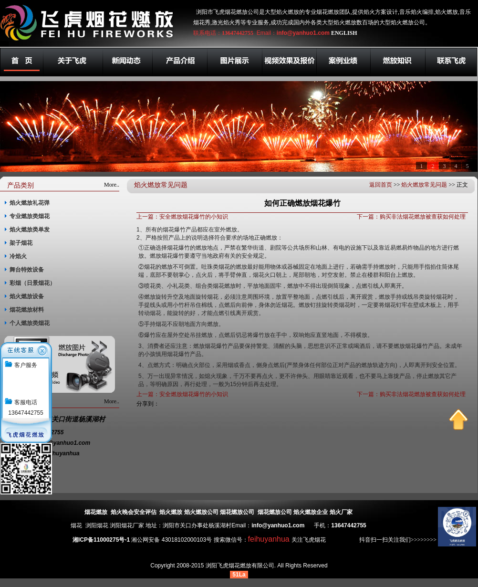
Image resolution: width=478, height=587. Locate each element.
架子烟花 (21, 243)
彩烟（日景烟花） (32, 283)
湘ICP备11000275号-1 (101, 539)
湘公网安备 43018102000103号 (171, 539)
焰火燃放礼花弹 (30, 202)
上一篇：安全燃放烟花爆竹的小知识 (182, 216)
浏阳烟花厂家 (127, 525)
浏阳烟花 (96, 525)
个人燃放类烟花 (30, 323)
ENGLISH (344, 33)
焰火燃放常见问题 (424, 184)
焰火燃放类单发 (30, 229)
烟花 (76, 525)
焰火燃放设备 (27, 296)
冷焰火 (18, 256)
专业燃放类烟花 (30, 216)
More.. (111, 184)
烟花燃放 (95, 512)
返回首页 (380, 184)
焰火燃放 (170, 512)
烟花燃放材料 (27, 309)
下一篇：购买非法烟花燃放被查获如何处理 (411, 216)
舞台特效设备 (27, 269)
